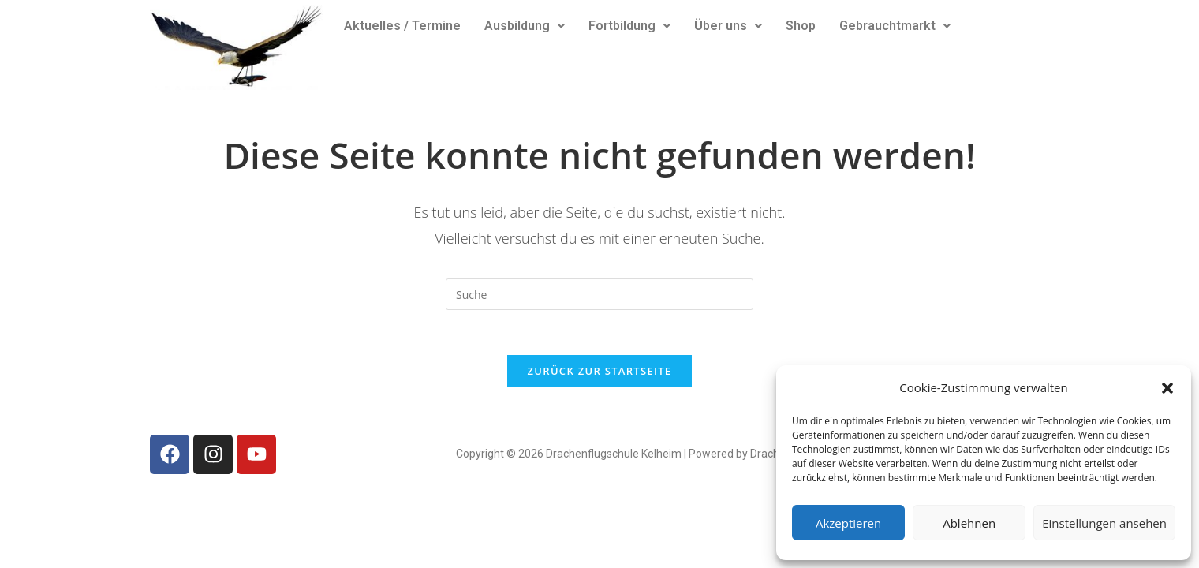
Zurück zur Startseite (600, 373)
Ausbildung (524, 25)
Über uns (728, 25)
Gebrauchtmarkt (895, 25)
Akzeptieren (848, 523)
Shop (801, 25)
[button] (1167, 388)
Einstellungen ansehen (1104, 523)
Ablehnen (969, 523)
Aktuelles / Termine (402, 25)
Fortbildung (629, 25)
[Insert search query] (599, 294)
